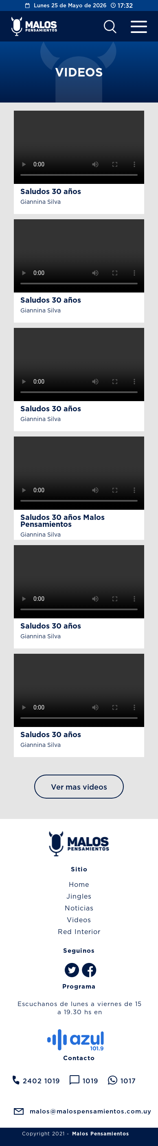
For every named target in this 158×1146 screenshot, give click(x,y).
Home (79, 884)
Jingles (79, 896)
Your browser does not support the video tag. (79, 147)
